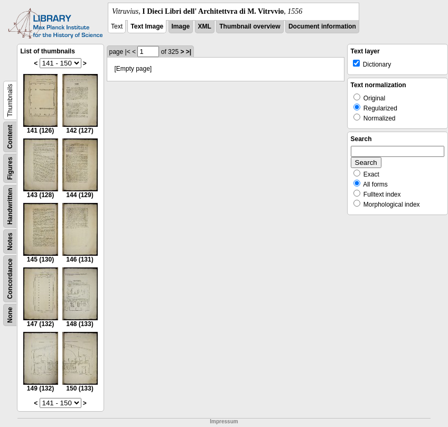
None (10, 315)
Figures (10, 168)
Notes (10, 241)
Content (10, 136)
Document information (322, 26)
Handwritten (10, 206)
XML (204, 26)
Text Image (146, 26)
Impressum (224, 421)
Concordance (10, 278)
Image (181, 26)
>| (188, 51)
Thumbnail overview (249, 26)
